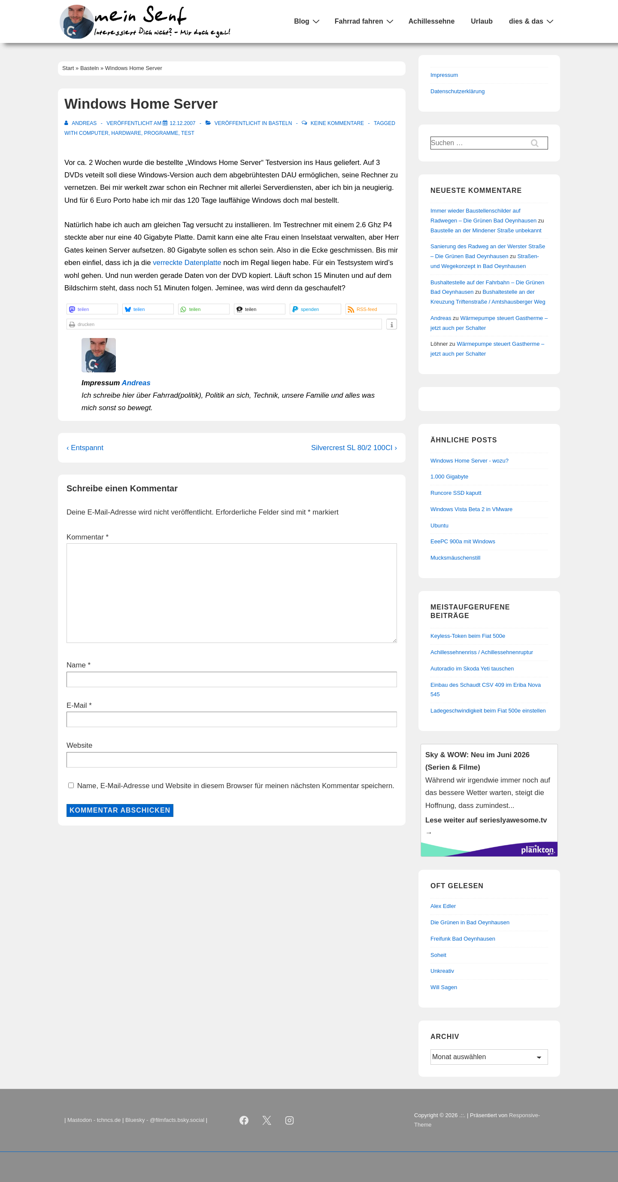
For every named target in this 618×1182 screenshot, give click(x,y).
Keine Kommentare (337, 123)
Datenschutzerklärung (457, 91)
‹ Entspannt (85, 448)
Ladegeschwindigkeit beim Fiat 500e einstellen (488, 710)
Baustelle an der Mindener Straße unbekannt (486, 230)
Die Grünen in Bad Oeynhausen (469, 922)
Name (76, 665)
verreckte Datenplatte (187, 263)
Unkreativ (442, 971)
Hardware (126, 133)
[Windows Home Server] (182, 123)
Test (187, 133)
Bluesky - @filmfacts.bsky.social (164, 1120)
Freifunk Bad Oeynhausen (462, 938)
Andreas (136, 383)
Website (79, 745)
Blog (308, 21)
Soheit (438, 955)
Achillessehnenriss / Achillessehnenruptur (481, 652)
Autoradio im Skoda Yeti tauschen (472, 668)
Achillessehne (432, 21)
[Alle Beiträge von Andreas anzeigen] (81, 123)
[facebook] (244, 1120)
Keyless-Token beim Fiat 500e (467, 636)
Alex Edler (443, 906)
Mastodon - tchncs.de (94, 1120)
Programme (161, 133)
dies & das (532, 21)
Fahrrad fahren (365, 21)
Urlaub (482, 21)
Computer (94, 133)
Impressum (444, 75)
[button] (92, 309)
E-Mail (77, 705)
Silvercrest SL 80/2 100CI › (354, 448)
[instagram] (290, 1120)
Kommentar (88, 537)
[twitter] (267, 1120)
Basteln (280, 123)
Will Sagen (443, 987)
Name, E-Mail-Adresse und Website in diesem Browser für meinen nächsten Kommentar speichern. (235, 786)
